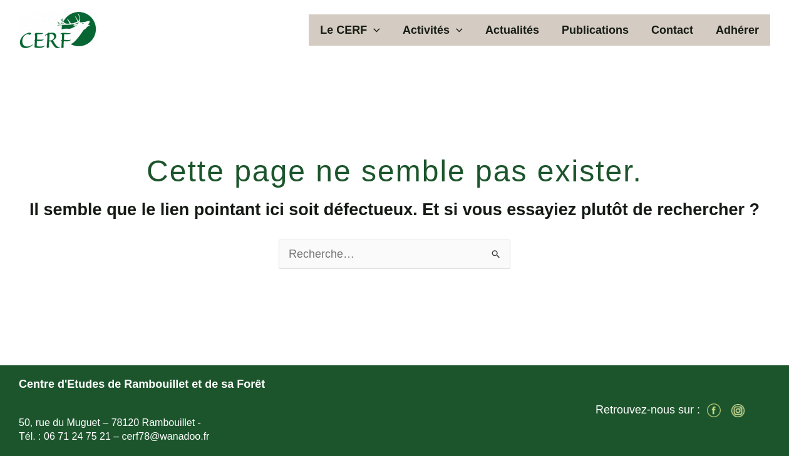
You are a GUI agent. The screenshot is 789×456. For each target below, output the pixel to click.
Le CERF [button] (350, 30)
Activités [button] (433, 30)
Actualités (512, 30)
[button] (373, 30)
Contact (672, 30)
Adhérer (737, 30)
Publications (595, 30)
